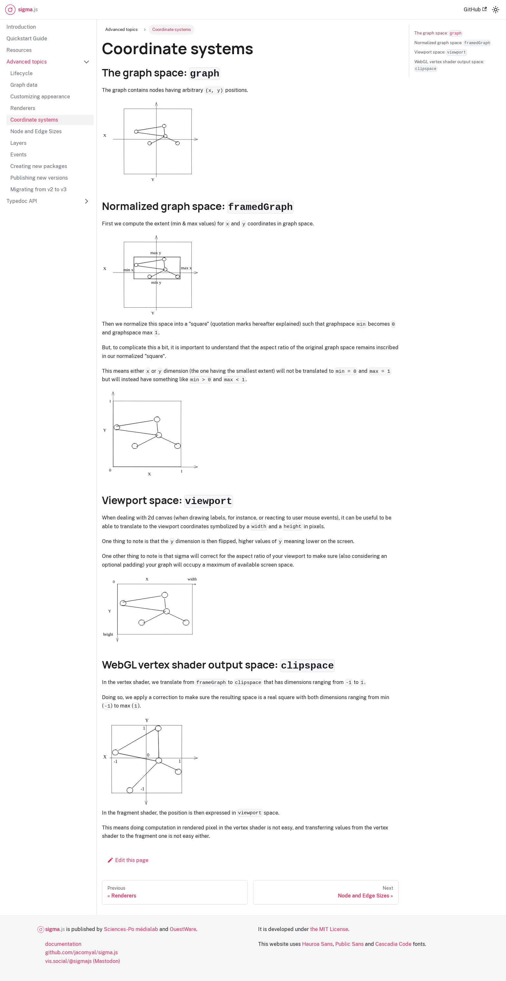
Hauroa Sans (317, 944)
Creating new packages (38, 166)
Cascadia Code (393, 944)
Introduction (21, 27)
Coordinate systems (34, 120)
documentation (63, 944)
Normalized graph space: (452, 43)
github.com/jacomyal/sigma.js (81, 952)
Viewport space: (440, 52)
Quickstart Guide (26, 38)
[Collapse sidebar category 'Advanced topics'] (86, 62)
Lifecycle (21, 73)
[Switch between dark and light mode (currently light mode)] (496, 10)
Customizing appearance (40, 97)
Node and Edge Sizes (36, 131)
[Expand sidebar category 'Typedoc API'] (86, 201)
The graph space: (438, 33)
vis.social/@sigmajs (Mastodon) (82, 961)
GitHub (475, 9)
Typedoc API (21, 201)
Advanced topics (26, 62)
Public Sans (349, 944)
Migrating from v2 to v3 (38, 189)
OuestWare (183, 929)
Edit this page (127, 860)
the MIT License (329, 929)
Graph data (23, 85)
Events (18, 155)
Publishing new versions (39, 178)
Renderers (22, 108)
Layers (18, 143)
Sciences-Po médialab (131, 929)
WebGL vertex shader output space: (449, 65)
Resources (19, 50)
